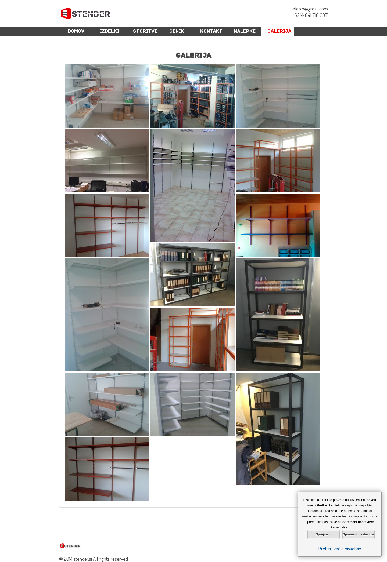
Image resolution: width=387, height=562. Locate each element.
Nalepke (245, 31)
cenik (176, 31)
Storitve (145, 31)
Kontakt (211, 31)
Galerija (279, 31)
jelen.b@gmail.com (310, 8)
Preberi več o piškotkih (339, 548)
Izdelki (109, 31)
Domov (76, 31)
